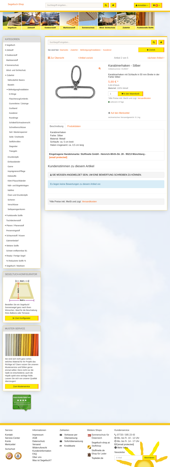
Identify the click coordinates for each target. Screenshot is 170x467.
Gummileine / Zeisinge (18, 103)
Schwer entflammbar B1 (16, 251)
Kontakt (9, 435)
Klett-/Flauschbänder (16, 181)
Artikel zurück (86, 58)
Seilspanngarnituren (16, 209)
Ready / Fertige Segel (15, 256)
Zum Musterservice (21, 386)
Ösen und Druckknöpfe (17, 195)
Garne (10, 166)
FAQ (34, 454)
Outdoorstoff (50, 28)
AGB (34, 438)
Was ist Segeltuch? (41, 460)
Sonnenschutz (88, 28)
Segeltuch (12, 28)
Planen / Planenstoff (14, 225)
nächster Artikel (155, 58)
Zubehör (126, 28)
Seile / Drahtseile (16, 137)
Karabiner (12, 113)
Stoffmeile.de (98, 450)
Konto (8, 441)
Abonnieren (149, 458)
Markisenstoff (69, 28)
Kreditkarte (69, 446)
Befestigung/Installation (18, 89)
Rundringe (13, 118)
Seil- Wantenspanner (17, 132)
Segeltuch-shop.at (101, 442)
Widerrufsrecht (39, 447)
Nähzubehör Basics (16, 80)
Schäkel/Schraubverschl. (19, 122)
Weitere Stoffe (12, 246)
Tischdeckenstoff (13, 220)
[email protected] (58, 157)
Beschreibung (56, 126)
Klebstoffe (11, 176)
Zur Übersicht (57, 58)
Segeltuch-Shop (16, 4)
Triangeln (12, 151)
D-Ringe (12, 94)
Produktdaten (74, 126)
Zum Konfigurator (21, 318)
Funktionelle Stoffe (145, 28)
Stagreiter (12, 146)
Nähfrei (10, 190)
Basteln (10, 85)
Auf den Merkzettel (120, 113)
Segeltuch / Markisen (15, 266)
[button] (156, 5)
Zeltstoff (31, 28)
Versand (36, 444)
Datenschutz (38, 441)
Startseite (64, 50)
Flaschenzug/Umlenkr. (18, 99)
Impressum (38, 435)
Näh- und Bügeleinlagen (18, 185)
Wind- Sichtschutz (107, 28)
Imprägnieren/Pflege (16, 171)
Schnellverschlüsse (17, 127)
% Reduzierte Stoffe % (15, 261)
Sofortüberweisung (73, 441)
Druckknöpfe (13, 157)
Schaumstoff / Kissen (15, 235)
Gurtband (12, 108)
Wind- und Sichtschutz (15, 70)
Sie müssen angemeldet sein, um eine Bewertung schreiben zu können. (97, 175)
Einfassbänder (13, 162)
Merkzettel (10, 444)
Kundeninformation (41, 451)
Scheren (11, 200)
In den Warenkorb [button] (130, 94)
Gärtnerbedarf (11, 241)
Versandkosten (144, 98)
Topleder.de (97, 458)
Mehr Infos (122, 447)
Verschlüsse (12, 204)
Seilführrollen (14, 141)
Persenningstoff (12, 230)
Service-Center (12, 438)
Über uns (37, 457)
